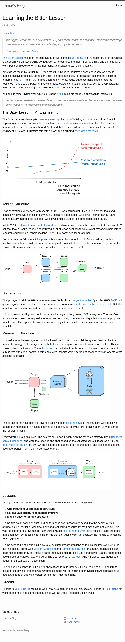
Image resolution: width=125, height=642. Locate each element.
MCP (114, 300)
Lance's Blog (13, 5)
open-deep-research (86, 131)
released (24, 225)
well (78, 304)
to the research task (100, 304)
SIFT (22, 79)
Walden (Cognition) (45, 549)
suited (84, 304)
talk (61, 94)
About (119, 5)
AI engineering (50, 119)
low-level (76, 556)
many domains (77, 57)
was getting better (81, 300)
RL (9, 448)
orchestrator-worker (44, 225)
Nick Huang (111, 589)
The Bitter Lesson (30, 51)
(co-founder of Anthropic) (77, 530)
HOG (33, 79)
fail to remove (74, 422)
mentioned (82, 123)
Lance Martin (10, 33)
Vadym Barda (22, 589)
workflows (84, 215)
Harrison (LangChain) (74, 549)
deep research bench (14, 444)
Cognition (47, 348)
